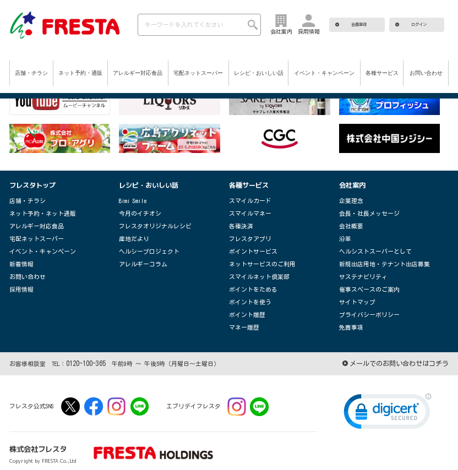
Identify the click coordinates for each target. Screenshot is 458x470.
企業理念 (349, 199)
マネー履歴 (241, 315)
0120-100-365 (82, 350)
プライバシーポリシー (364, 303)
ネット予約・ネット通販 (36, 211)
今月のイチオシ (136, 211)
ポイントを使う (246, 291)
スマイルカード (246, 199)
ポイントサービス (249, 245)
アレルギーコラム (139, 257)
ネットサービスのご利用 (256, 257)
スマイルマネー (246, 211)
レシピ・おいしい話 (258, 72)
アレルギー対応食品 (137, 72)
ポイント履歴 (244, 303)
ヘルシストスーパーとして (369, 245)
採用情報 (19, 280)
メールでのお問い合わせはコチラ (403, 350)
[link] (388, 400)
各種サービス (382, 72)
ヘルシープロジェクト (143, 245)
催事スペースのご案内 (364, 280)
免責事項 (349, 315)
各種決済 (239, 222)
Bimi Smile (132, 199)
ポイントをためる (249, 280)
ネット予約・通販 (80, 72)
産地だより (131, 234)
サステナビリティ (359, 268)
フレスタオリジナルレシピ (148, 222)
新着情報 (19, 257)
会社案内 (351, 184)
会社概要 (349, 222)
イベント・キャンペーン (324, 72)
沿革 (344, 234)
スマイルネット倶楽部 (254, 268)
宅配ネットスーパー (198, 72)
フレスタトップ (30, 184)
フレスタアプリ (246, 234)
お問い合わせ (426, 72)
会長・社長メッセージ (364, 211)
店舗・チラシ (31, 72)
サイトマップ (354, 291)
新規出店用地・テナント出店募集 (376, 257)
